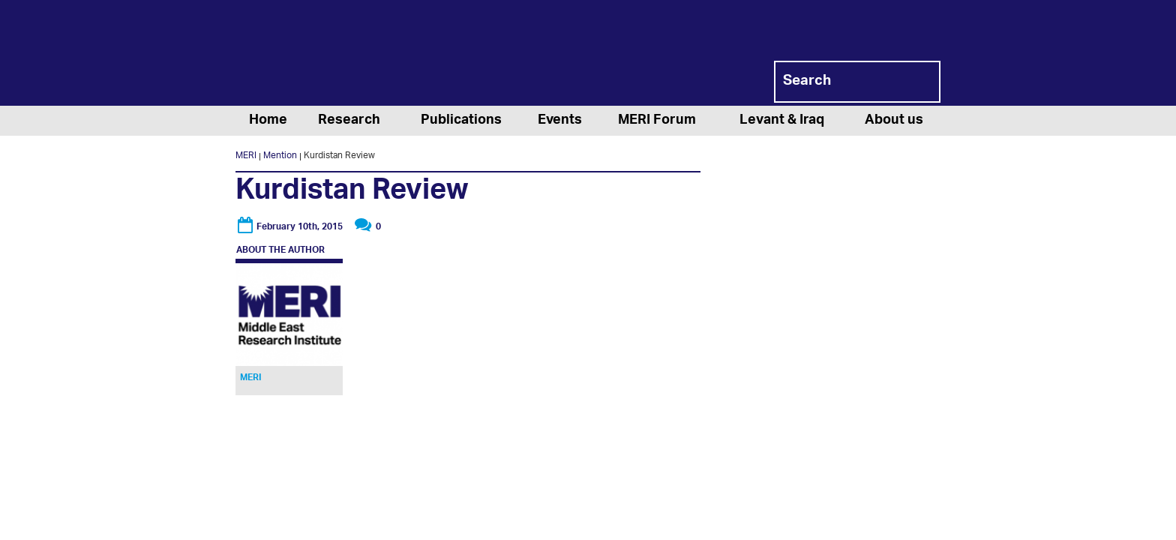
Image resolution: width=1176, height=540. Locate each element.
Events (560, 120)
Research (349, 120)
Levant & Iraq (782, 120)
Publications (461, 120)
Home (268, 120)
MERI (296, 55)
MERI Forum (657, 120)
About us (894, 120)
